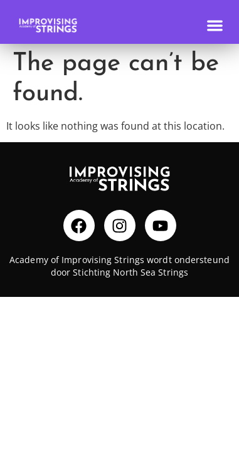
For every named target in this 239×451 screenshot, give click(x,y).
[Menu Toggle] (214, 25)
